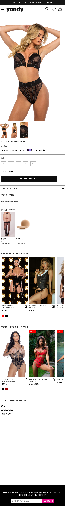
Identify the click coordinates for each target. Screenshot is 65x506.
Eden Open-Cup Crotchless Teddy (9, 380)
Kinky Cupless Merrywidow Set (8, 307)
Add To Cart (29, 178)
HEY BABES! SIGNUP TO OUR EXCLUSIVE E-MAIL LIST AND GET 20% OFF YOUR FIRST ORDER (32, 493)
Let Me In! (48, 501)
